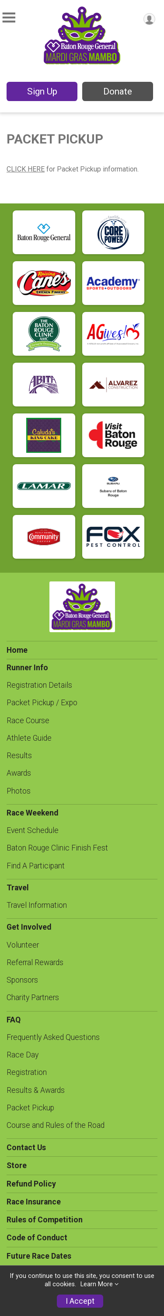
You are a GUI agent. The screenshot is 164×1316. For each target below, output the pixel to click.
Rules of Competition (45, 1219)
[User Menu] (149, 19)
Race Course (28, 720)
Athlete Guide (29, 738)
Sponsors (22, 980)
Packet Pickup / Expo (42, 702)
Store (17, 1165)
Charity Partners (33, 997)
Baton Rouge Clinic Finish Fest (57, 848)
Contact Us (26, 1147)
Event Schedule (33, 830)
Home (17, 650)
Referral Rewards (35, 962)
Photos (19, 791)
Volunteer (23, 945)
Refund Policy (31, 1184)
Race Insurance (34, 1201)
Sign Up (42, 91)
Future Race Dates (39, 1256)
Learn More (96, 1284)
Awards (19, 773)
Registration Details (39, 685)
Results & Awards (36, 1090)
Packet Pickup (30, 1107)
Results (19, 755)
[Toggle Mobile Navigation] (8, 18)
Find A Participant (36, 865)
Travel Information (37, 905)
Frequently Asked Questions (53, 1037)
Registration (27, 1072)
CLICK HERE (26, 169)
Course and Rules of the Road (56, 1125)
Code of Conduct (37, 1237)
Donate (117, 91)
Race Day (22, 1054)
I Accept (80, 1301)
